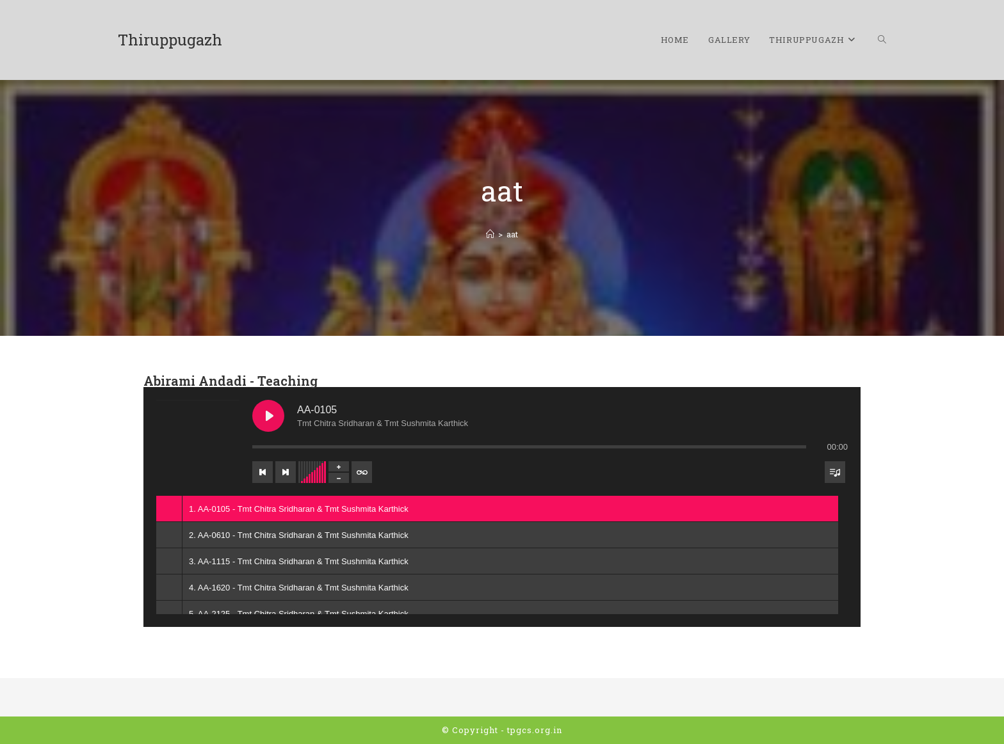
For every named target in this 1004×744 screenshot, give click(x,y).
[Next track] (285, 472)
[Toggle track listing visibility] (835, 472)
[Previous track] (262, 472)
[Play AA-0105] (268, 416)
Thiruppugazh (170, 39)
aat (512, 234)
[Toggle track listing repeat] (362, 472)
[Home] (490, 234)
